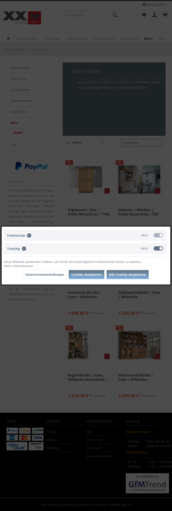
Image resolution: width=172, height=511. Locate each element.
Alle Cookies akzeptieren (127, 274)
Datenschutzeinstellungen (44, 274)
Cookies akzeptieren (86, 274)
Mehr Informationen (18, 266)
